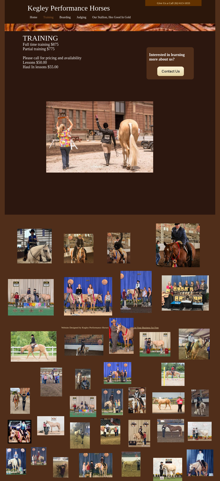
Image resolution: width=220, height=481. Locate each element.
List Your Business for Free (146, 327)
